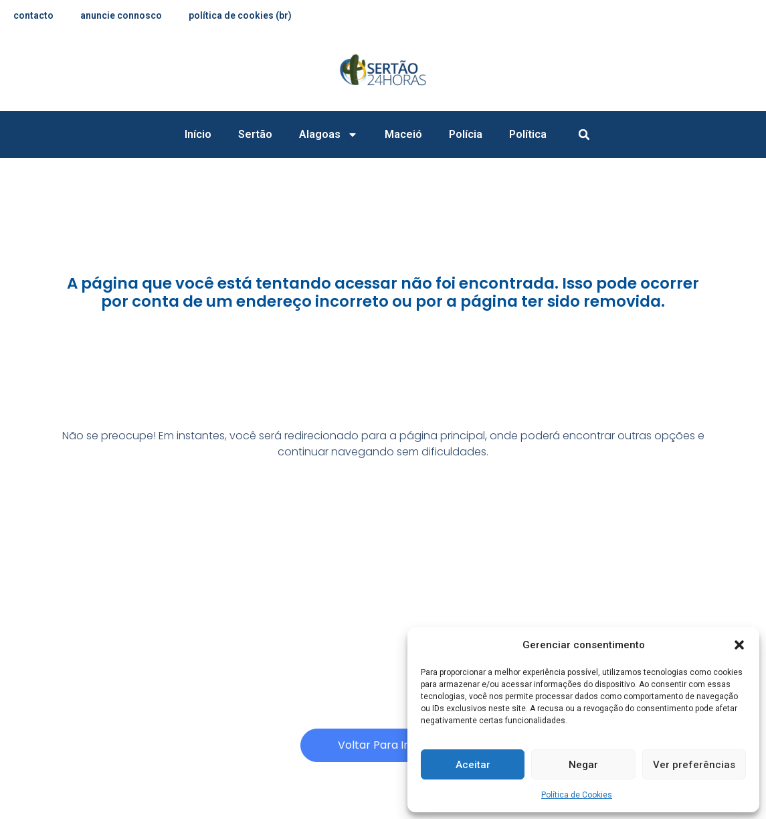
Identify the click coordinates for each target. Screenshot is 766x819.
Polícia (465, 134)
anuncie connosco (121, 15)
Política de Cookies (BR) (240, 15)
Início (198, 134)
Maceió (403, 134)
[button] (739, 645)
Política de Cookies (576, 795)
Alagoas (328, 135)
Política (528, 134)
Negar (583, 765)
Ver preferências (694, 765)
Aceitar (473, 765)
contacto (33, 15)
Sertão (255, 134)
